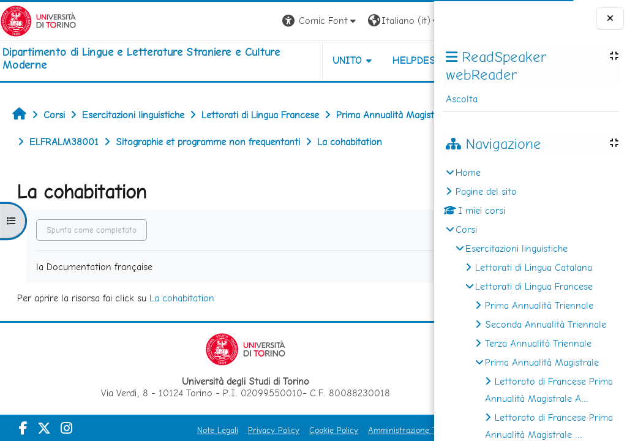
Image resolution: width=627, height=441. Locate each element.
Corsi (466, 229)
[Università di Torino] (38, 20)
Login (413, 20)
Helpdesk (360, 60)
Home (468, 172)
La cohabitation (181, 325)
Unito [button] (291, 60)
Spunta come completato (92, 257)
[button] (263, 21)
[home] (144, 58)
